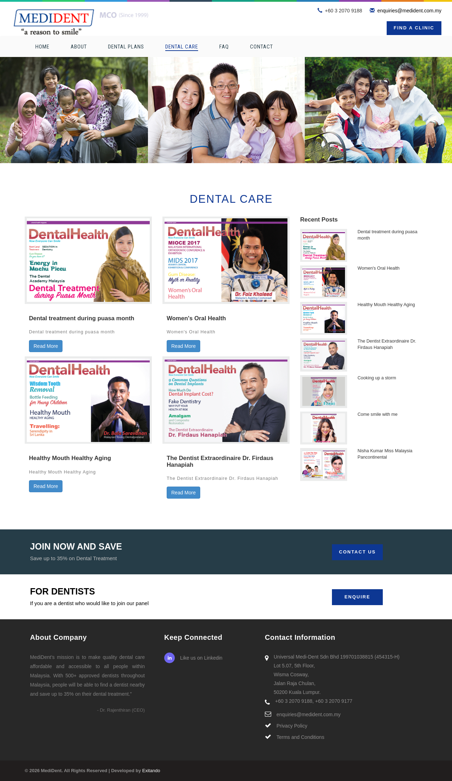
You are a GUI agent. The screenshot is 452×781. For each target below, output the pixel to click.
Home (42, 47)
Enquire (357, 596)
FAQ (224, 47)
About (79, 47)
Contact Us (357, 552)
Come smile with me (378, 414)
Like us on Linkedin (193, 658)
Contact (261, 47)
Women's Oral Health (379, 268)
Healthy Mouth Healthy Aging (386, 304)
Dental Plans (126, 47)
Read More (46, 346)
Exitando (151, 770)
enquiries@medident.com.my (409, 10)
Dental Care (181, 47)
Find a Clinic (414, 27)
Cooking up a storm (377, 377)
